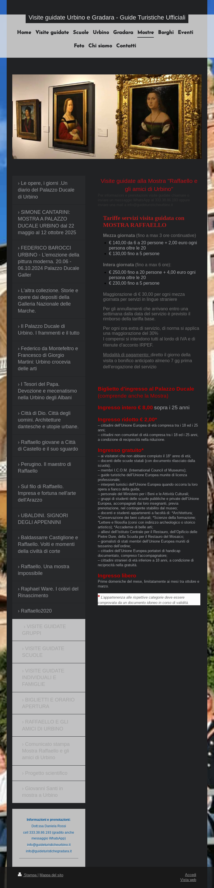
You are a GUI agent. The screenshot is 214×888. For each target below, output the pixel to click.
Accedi (190, 874)
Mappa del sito (51, 875)
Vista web (188, 879)
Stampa (28, 875)
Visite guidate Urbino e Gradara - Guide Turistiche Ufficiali (107, 17)
